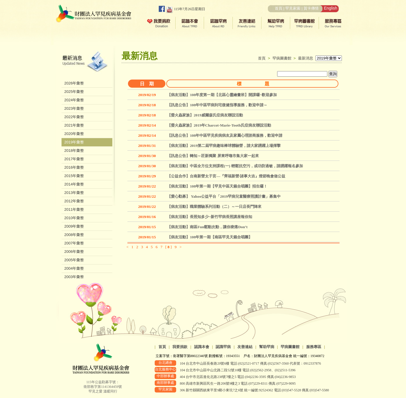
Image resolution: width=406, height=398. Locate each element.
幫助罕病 (266, 347)
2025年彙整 (74, 91)
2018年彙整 (74, 150)
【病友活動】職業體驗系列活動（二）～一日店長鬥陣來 (214, 206)
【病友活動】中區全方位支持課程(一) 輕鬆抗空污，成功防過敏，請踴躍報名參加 (235, 166)
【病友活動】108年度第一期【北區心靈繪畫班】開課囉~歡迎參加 (222, 95)
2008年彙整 (74, 235)
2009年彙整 (74, 226)
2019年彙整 (74, 142)
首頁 (278, 8)
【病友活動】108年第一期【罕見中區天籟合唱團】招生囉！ (217, 186)
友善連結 (244, 347)
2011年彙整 (74, 209)
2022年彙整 (74, 117)
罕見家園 (292, 8)
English (330, 8)
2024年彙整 (74, 100)
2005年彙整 (74, 260)
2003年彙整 (74, 277)
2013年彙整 (74, 192)
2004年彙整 (74, 268)
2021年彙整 (74, 125)
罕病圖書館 (283, 58)
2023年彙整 (74, 108)
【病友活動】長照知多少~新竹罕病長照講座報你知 (209, 217)
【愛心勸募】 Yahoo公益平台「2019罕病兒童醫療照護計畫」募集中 (224, 196)
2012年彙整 (74, 201)
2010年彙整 (74, 218)
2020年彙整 (74, 134)
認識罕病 (223, 347)
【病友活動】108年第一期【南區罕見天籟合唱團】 (209, 237)
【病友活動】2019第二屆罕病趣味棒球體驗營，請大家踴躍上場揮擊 (224, 145)
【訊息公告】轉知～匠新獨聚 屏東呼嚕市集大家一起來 (213, 156)
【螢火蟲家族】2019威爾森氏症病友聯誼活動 (205, 115)
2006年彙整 (74, 251)
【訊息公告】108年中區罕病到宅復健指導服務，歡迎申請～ (217, 105)
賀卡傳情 (311, 8)
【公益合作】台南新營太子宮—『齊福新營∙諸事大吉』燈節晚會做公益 (226, 176)
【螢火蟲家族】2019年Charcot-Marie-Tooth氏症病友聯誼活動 (219, 125)
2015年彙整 (74, 176)
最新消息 (305, 58)
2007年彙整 (74, 243)
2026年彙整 (74, 83)
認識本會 (201, 347)
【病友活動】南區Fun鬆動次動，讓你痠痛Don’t (207, 227)
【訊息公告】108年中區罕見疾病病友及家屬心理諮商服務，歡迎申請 (224, 135)
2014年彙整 (74, 184)
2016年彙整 (74, 167)
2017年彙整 (74, 159)
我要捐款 (179, 347)
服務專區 (313, 347)
